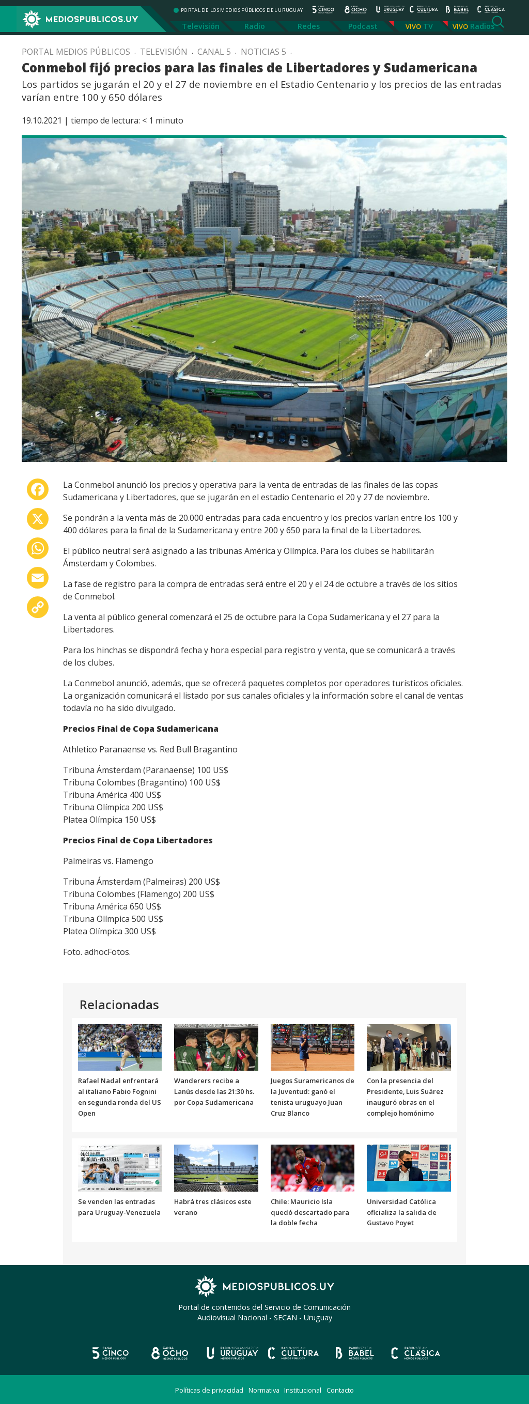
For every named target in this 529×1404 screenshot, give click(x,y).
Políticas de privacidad (209, 1390)
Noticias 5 (263, 51)
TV (428, 26)
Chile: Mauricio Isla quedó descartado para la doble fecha (310, 1212)
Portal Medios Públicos (76, 51)
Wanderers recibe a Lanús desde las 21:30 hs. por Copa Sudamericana (214, 1091)
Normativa (263, 1390)
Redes (309, 26)
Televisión (201, 26)
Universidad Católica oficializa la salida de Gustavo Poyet (402, 1212)
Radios (482, 26)
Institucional (302, 1390)
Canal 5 (214, 51)
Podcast (363, 26)
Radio (254, 26)
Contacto (340, 1390)
